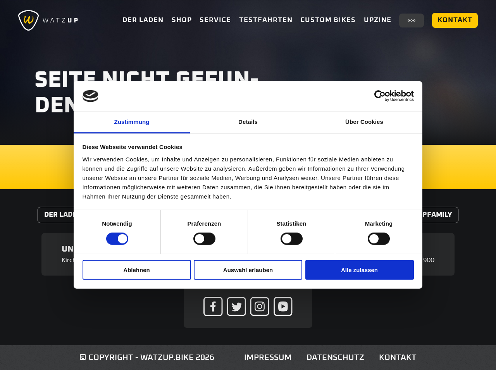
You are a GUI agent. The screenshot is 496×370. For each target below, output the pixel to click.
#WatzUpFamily (422, 214)
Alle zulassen (359, 269)
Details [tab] (248, 121)
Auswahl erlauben (248, 269)
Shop (182, 20)
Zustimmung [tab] (132, 121)
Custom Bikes (328, 20)
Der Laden (143, 20)
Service (215, 20)
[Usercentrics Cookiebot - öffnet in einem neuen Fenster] (380, 96)
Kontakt (454, 20)
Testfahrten (266, 20)
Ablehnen (136, 269)
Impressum (268, 357)
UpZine (377, 20)
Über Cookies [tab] (364, 121)
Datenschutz (335, 357)
